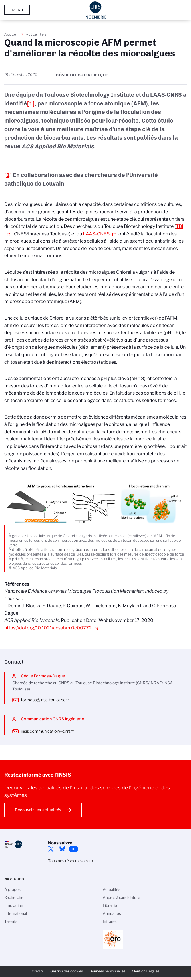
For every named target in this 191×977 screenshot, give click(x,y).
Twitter (51, 849)
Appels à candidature (121, 897)
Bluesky (62, 849)
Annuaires (112, 913)
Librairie (110, 905)
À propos (12, 889)
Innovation (13, 905)
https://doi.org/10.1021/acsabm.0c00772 (48, 628)
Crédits (38, 971)
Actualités (36, 34)
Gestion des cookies (66, 971)
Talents (10, 921)
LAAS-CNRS (96, 234)
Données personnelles (107, 971)
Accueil (11, 34)
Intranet (110, 921)
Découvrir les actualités (38, 810)
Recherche (13, 897)
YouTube (73, 849)
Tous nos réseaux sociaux (71, 860)
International (15, 913)
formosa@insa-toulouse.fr (45, 699)
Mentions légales (145, 971)
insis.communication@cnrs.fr (47, 731)
